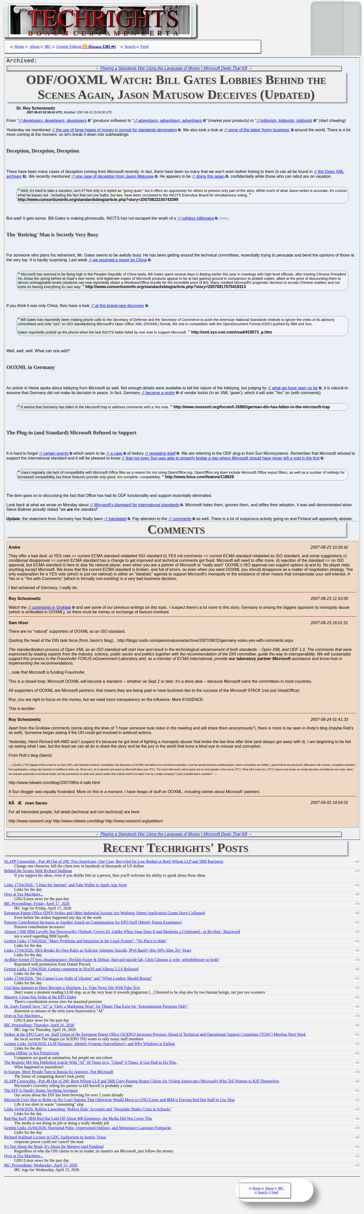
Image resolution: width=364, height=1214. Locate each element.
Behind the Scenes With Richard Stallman (38, 872)
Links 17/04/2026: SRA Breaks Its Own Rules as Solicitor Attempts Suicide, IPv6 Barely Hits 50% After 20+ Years (97, 951)
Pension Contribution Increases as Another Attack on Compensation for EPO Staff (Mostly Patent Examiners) (93, 923)
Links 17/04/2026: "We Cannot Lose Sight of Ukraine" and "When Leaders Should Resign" (78, 979)
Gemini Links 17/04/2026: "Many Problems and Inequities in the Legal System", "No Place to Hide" (85, 942)
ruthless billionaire (197, 219)
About (34, 46)
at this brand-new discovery (119, 307)
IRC (47, 46)
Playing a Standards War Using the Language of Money (150, 69)
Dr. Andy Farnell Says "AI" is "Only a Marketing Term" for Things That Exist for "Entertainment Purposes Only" (96, 1007)
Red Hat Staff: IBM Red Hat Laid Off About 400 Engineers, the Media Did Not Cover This (78, 1120)
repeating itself (162, 454)
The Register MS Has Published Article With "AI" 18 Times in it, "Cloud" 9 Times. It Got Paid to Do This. (90, 1063)
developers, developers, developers (55, 122)
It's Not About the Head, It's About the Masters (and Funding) (54, 1148)
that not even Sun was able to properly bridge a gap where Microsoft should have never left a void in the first (223, 459)
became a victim (160, 394)
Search (130, 46)
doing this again (210, 177)
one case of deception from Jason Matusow (115, 177)
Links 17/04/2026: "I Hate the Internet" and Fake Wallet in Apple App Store (65, 886)
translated (117, 520)
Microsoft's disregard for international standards (136, 506)
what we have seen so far (295, 389)
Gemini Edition (68, 46)
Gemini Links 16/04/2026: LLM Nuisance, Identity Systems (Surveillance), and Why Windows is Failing (89, 1045)
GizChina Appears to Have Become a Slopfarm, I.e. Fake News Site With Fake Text (72, 989)
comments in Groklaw (51, 608)
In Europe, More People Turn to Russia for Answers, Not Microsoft (58, 1073)
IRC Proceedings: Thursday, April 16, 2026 (39, 1026)
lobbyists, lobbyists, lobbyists (286, 122)
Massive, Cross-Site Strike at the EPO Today (40, 998)
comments (182, 520)
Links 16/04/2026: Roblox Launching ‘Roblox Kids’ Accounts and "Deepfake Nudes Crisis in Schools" (87, 1110)
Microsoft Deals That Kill (225, 69)
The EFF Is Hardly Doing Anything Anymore (41, 1092)
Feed (144, 46)
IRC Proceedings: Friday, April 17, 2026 (37, 905)
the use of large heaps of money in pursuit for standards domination (116, 131)
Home (19, 46)
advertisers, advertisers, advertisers (170, 122)
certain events (56, 454)
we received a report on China (120, 261)
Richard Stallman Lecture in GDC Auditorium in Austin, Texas (55, 1138)
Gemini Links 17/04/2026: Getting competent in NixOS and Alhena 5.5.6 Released (71, 970)
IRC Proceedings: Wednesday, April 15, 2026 (40, 1166)
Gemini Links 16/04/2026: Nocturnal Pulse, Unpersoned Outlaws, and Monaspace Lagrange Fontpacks (87, 1129)
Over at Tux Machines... (23, 895)
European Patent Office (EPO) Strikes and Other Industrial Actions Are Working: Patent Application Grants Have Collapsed (104, 914)
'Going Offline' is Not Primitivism (31, 1054)
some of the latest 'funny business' (259, 131)
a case (116, 454)
